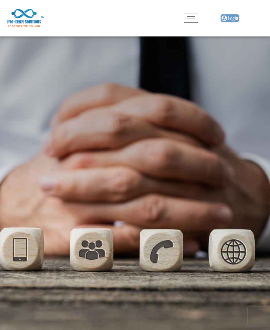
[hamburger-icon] (191, 18)
